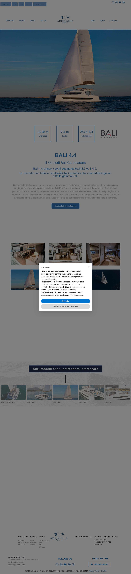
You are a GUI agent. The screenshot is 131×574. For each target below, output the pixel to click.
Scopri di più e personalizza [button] (65, 306)
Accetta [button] (65, 301)
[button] (89, 267)
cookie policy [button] (51, 279)
